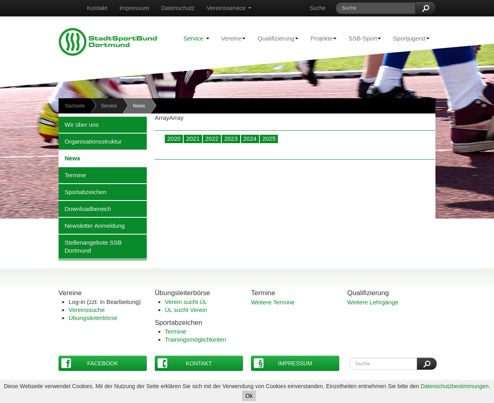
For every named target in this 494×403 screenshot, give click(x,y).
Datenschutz (177, 7)
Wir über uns (79, 124)
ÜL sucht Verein (186, 309)
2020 (173, 138)
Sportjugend (408, 38)
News (69, 158)
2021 (192, 138)
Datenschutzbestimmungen (455, 386)
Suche (318, 8)
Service (196, 38)
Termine (72, 174)
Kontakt (97, 7)
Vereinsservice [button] (229, 7)
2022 (212, 138)
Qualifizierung (274, 38)
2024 (250, 138)
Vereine (230, 38)
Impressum (134, 7)
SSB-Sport (361, 38)
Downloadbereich (85, 208)
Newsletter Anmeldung (92, 225)
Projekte (320, 38)
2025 (268, 138)
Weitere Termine (273, 302)
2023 (230, 138)
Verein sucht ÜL (186, 301)
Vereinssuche (87, 309)
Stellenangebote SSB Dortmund (90, 246)
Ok (249, 396)
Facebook (89, 363)
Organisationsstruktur (90, 141)
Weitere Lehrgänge (372, 302)
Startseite (75, 106)
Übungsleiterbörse (93, 317)
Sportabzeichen (82, 191)
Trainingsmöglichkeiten (195, 339)
